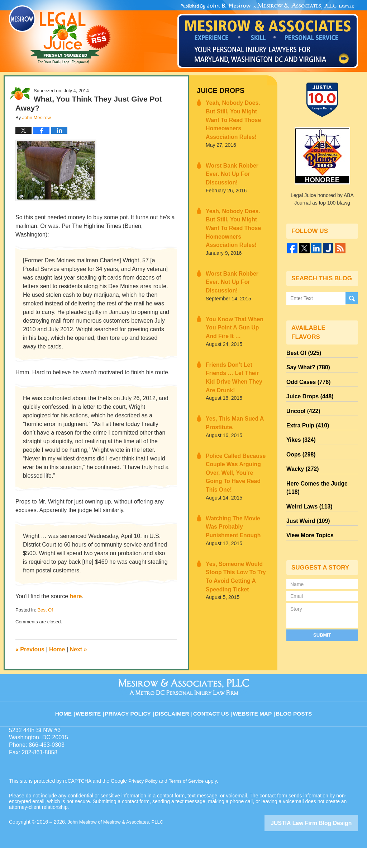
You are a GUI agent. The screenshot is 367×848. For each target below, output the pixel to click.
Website (95, 709)
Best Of (45, 610)
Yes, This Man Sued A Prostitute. (230, 361)
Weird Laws (306, 481)
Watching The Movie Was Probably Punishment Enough (234, 450)
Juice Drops (217, 89)
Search (351, 297)
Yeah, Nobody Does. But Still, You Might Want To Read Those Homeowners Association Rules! (235, 112)
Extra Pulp (305, 417)
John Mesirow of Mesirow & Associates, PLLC (119, 822)
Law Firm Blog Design (324, 822)
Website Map (253, 709)
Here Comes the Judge (320, 468)
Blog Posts (293, 709)
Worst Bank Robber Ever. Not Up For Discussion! (234, 155)
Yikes (299, 429)
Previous (29, 649)
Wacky (300, 455)
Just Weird (305, 494)
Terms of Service (189, 781)
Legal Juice (60, 34)
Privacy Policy (134, 709)
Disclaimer (175, 709)
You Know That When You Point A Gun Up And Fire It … (235, 279)
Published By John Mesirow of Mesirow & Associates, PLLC (267, 35)
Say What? (305, 365)
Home (57, 649)
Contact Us (214, 709)
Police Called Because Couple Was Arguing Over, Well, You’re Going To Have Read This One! (236, 404)
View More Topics (307, 507)
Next (78, 649)
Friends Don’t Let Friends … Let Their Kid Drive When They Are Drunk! (237, 322)
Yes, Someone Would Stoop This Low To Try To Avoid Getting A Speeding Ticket (237, 493)
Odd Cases (306, 378)
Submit (322, 605)
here (76, 596)
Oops (299, 442)
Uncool (301, 404)
